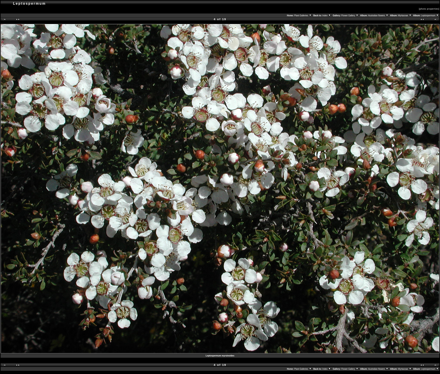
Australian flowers (378, 15)
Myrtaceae (404, 15)
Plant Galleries (303, 15)
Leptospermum (430, 15)
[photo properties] (429, 9)
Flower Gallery (349, 15)
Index (326, 15)
